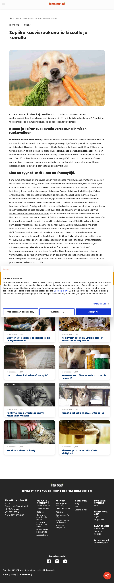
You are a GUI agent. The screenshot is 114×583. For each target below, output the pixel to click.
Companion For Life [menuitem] (63, 516)
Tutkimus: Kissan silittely (21, 450)
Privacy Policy (9, 574)
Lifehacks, (64, 347)
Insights (28, 24)
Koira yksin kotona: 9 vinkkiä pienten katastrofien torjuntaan (82, 339)
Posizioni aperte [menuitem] (101, 543)
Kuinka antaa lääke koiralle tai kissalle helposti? (84, 377)
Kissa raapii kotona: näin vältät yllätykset (80, 452)
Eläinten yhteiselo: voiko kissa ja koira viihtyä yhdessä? (28, 339)
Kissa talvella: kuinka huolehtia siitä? (83, 412)
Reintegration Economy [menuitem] (62, 504)
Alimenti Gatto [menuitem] (43, 505)
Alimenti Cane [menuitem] (42, 509)
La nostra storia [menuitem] (63, 509)
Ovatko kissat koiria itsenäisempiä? (27, 375)
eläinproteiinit (43, 209)
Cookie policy (61, 291)
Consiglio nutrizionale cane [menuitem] (41, 524)
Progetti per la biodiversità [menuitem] (62, 521)
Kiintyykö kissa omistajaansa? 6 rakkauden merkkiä (25, 414)
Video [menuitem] (77, 506)
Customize (57, 312)
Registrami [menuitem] (99, 519)
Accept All (93, 312)
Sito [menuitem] (96, 505)
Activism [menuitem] (59, 512)
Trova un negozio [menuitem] (98, 533)
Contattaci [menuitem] (99, 528)
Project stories (10, 347)
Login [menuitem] (96, 516)
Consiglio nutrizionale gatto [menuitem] (41, 517)
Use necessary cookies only (20, 312)
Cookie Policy (25, 574)
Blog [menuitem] (77, 503)
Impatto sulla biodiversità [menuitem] (42, 531)
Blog (17, 18)
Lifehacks (14, 24)
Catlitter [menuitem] (40, 512)
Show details (100, 304)
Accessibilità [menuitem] (42, 535)
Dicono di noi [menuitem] (81, 510)
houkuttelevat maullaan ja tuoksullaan (29, 213)
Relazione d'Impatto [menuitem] (60, 526)
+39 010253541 (12, 512)
